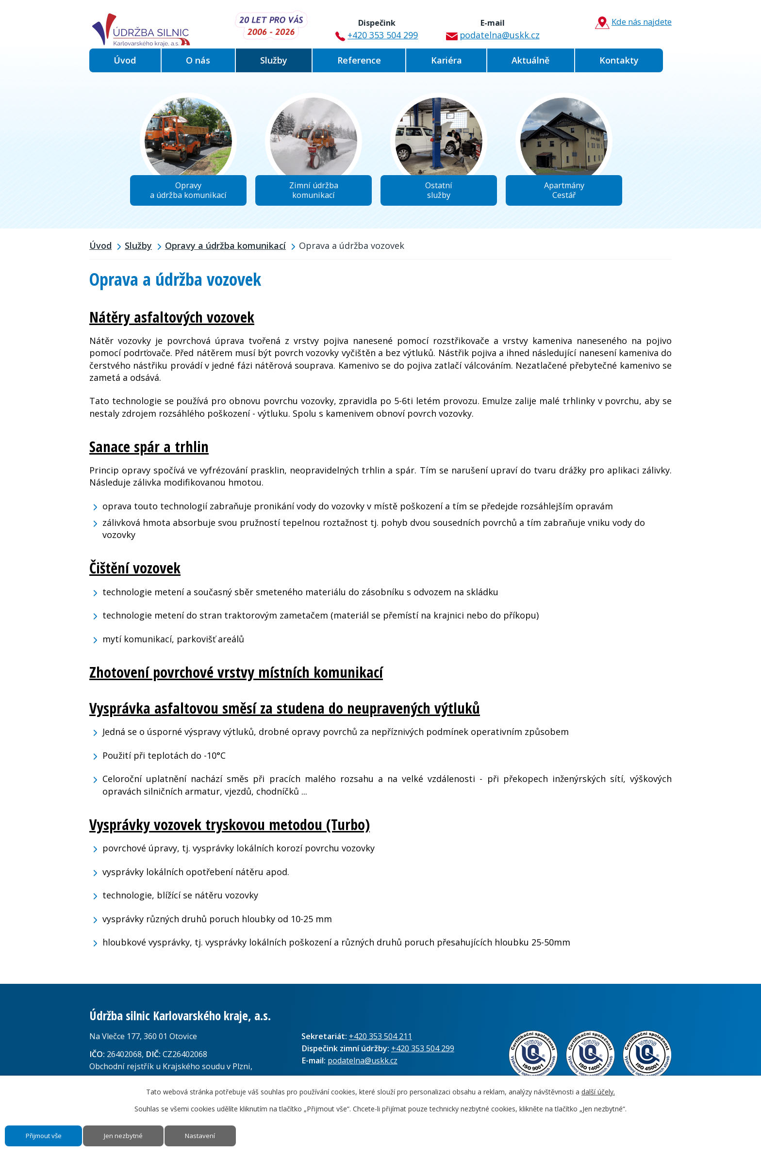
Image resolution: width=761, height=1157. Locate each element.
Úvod (125, 60)
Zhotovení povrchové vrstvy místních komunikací (236, 675)
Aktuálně (530, 60)
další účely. (598, 1087)
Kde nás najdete (630, 22)
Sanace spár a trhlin (149, 449)
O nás (198, 60)
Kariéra (446, 60)
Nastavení (222, 1134)
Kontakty (619, 60)
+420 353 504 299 (375, 26)
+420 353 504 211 (380, 1039)
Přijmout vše (49, 1134)
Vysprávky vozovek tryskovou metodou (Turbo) (229, 827)
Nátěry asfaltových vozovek (171, 320)
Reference (359, 60)
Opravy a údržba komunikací (225, 249)
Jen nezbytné (137, 1134)
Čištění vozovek (135, 571)
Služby (273, 60)
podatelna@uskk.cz (489, 26)
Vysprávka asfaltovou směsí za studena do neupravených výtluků (284, 711)
